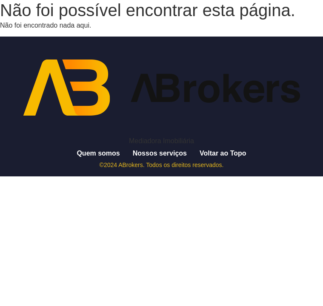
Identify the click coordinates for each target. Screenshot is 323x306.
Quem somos (98, 153)
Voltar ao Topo (223, 153)
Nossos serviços (160, 153)
